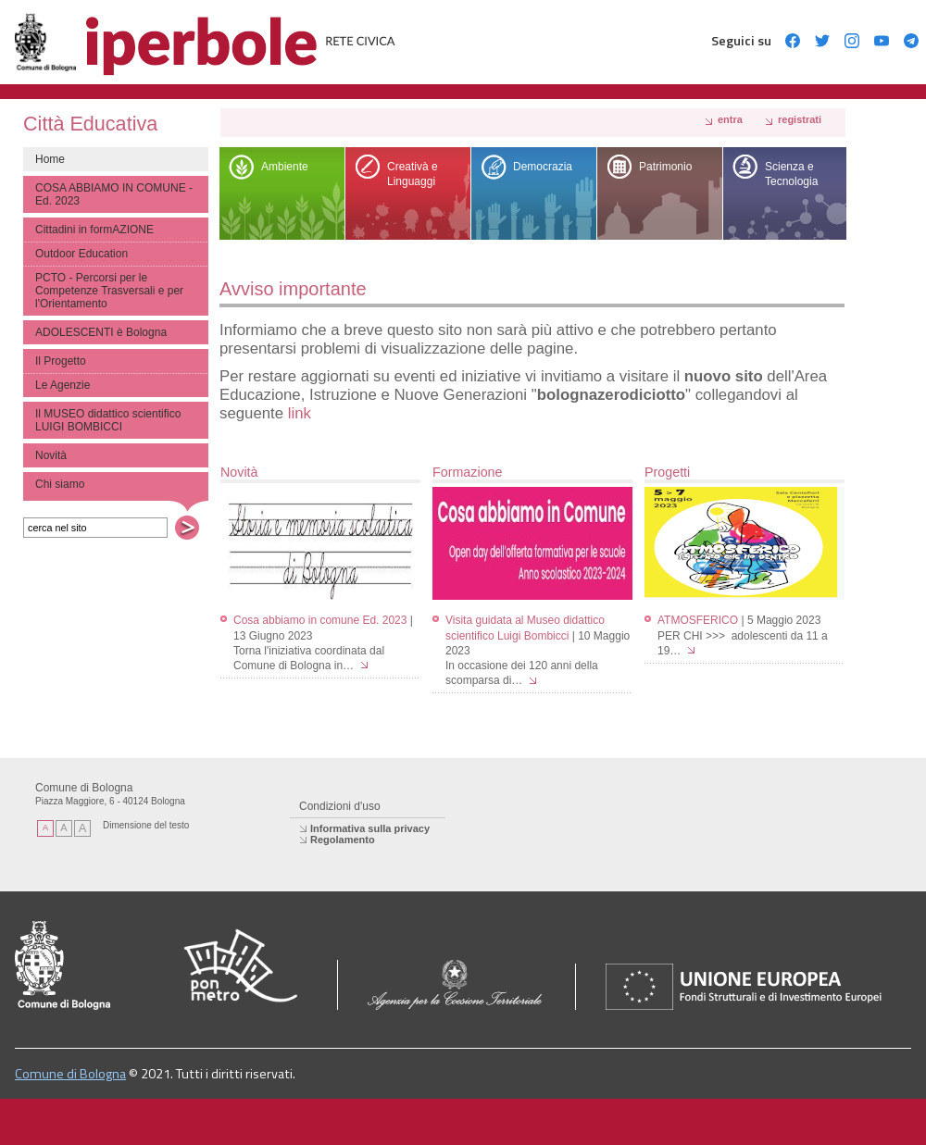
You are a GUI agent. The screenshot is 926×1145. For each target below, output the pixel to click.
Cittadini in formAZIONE (94, 229)
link (299, 413)
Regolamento (342, 839)
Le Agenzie (62, 385)
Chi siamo (59, 484)
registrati (799, 119)
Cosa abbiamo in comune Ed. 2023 (320, 620)
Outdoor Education (81, 253)
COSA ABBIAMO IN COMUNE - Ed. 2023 (114, 194)
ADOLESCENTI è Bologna (101, 332)
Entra (730, 119)
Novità (51, 455)
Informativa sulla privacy (370, 828)
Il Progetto (60, 361)
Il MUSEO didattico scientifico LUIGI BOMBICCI (108, 420)
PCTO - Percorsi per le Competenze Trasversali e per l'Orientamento (109, 290)
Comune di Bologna (70, 1074)
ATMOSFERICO (697, 620)
